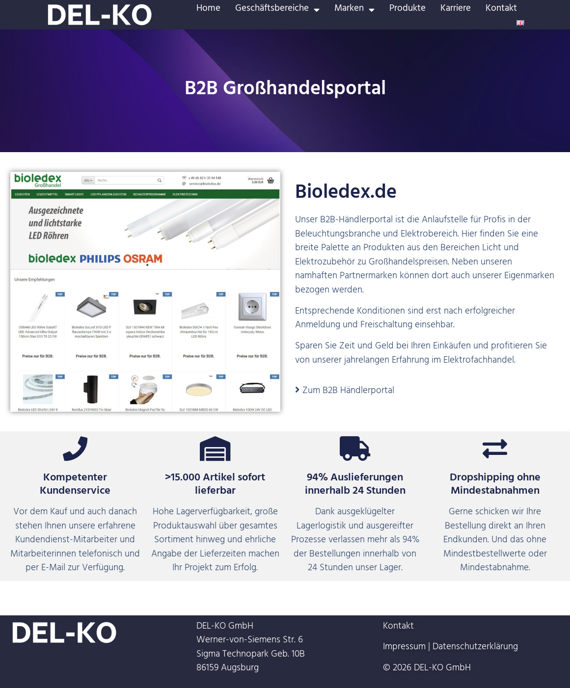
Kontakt (501, 9)
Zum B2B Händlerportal (348, 391)
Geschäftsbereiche (277, 9)
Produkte (407, 9)
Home (208, 9)
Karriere (455, 9)
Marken (354, 9)
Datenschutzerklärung (475, 648)
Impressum (404, 648)
